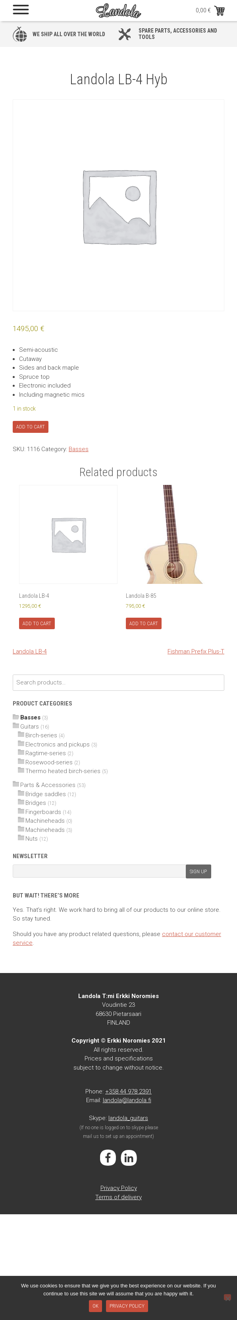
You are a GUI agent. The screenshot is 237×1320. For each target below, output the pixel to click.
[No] (227, 1297)
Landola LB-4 (30, 651)
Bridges (35, 802)
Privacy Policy (118, 1188)
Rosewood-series (49, 762)
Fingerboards (43, 812)
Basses (79, 449)
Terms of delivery (118, 1197)
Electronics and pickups (57, 744)
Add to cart (30, 427)
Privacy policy (127, 1306)
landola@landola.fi (127, 1100)
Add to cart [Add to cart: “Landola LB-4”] (37, 623)
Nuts (31, 838)
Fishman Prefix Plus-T (196, 651)
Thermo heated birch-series (62, 771)
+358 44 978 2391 (128, 1091)
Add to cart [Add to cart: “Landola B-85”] (143, 623)
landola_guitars (128, 1118)
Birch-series (41, 735)
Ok (95, 1306)
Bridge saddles (45, 794)
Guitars (29, 726)
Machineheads (45, 820)
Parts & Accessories (47, 785)
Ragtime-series (45, 753)
